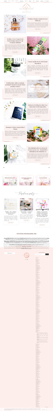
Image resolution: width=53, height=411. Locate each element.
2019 (37, 351)
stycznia (38, 309)
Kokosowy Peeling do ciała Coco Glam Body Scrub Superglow (37, 110)
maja (37, 276)
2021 (37, 310)
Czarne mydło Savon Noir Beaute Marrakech (38, 66)
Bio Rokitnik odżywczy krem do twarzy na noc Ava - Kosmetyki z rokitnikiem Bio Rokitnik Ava (37, 154)
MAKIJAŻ (9, 1)
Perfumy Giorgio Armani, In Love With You (38, 19)
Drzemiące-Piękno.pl (5, 1)
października (38, 270)
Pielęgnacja (17, 1)
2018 (37, 366)
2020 (37, 325)
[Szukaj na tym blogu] (40, 257)
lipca (37, 317)
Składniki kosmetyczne (22, 1)
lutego (37, 294)
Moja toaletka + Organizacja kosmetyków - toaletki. (26, 216)
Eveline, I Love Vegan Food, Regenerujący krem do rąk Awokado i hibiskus (15, 45)
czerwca (38, 318)
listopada (38, 269)
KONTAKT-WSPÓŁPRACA (42, 1)
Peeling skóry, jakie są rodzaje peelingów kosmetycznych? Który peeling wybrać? (15, 88)
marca (37, 278)
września (38, 286)
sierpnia (37, 302)
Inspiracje (26, 1)
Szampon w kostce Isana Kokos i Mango (15, 132)
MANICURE (13, 1)
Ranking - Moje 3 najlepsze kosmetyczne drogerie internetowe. (10, 216)
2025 (37, 261)
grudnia (38, 268)
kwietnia (38, 277)
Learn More (43, 409)
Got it (47, 409)
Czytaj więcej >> (15, 56)
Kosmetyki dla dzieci (37, 1)
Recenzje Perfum (30, 1)
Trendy (34, 1)
